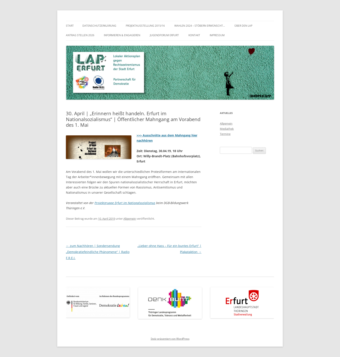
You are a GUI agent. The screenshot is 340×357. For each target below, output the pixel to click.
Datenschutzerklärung (99, 26)
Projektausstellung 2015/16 (145, 26)
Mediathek (227, 129)
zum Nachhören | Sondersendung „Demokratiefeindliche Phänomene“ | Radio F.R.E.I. (97, 252)
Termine (225, 134)
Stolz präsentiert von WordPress (170, 339)
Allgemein (129, 219)
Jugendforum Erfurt (164, 35)
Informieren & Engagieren (122, 35)
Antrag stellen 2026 (80, 35)
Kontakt (194, 35)
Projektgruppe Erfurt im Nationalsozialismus (125, 203)
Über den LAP (243, 26)
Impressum (217, 35)
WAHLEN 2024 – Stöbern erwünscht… (199, 26)
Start (70, 26)
